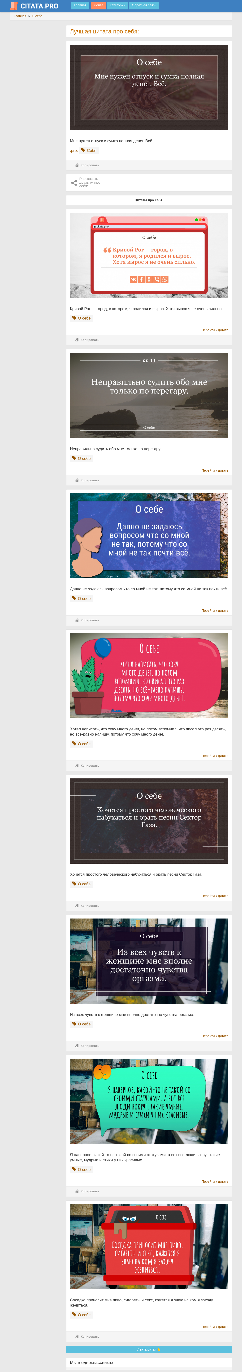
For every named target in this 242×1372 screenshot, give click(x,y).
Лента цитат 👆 (149, 1349)
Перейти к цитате (215, 330)
